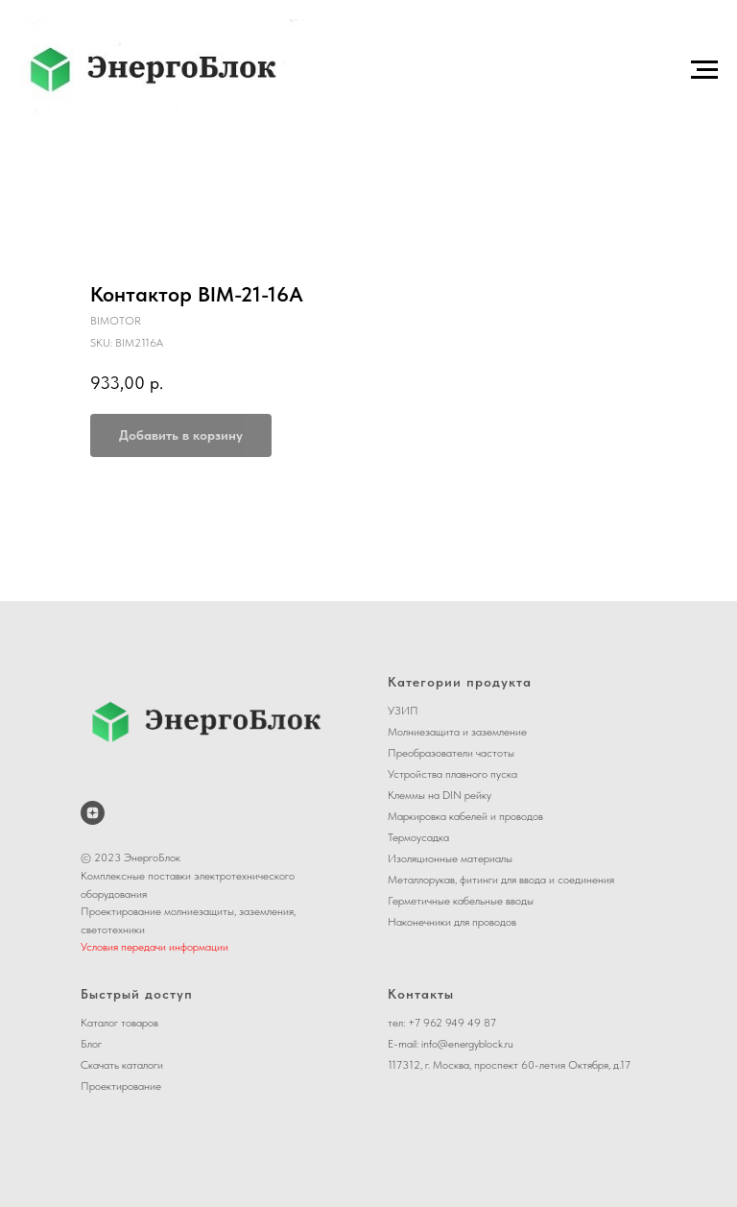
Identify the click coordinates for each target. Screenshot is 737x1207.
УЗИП (403, 710)
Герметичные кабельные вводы (461, 900)
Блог (91, 1043)
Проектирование (121, 1086)
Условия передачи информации (154, 947)
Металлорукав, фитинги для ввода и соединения (501, 879)
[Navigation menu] (704, 70)
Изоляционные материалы (450, 858)
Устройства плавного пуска (452, 774)
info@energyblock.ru (467, 1043)
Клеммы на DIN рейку (439, 795)
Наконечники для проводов (452, 922)
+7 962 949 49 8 (449, 1022)
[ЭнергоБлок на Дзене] (93, 813)
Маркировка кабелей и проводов (465, 816)
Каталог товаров (119, 1022)
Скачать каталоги (122, 1065)
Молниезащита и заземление (457, 731)
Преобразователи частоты (451, 753)
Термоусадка (418, 837)
